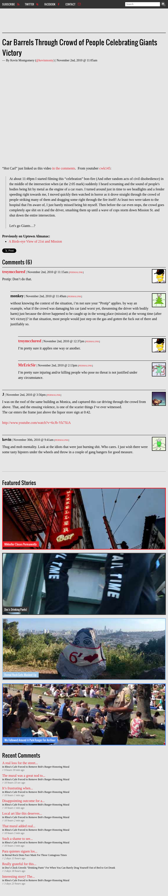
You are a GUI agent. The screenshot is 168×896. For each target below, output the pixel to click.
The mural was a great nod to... (23, 775)
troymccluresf (13, 272)
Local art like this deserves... (22, 813)
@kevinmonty (44, 60)
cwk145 (104, 168)
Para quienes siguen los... (19, 851)
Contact (70, 4)
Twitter (29, 4)
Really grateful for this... (19, 864)
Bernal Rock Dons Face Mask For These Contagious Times (36, 855)
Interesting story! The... (18, 876)
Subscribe (8, 4)
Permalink (76, 272)
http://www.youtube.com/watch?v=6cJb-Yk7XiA (36, 423)
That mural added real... (18, 826)
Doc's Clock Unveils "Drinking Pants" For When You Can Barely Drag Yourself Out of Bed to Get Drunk (60, 867)
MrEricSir (27, 365)
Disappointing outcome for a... (23, 801)
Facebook (49, 4)
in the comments (63, 168)
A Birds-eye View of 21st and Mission (35, 241)
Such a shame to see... (17, 839)
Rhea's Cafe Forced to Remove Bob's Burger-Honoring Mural (37, 766)
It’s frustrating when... (17, 788)
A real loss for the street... (20, 763)
